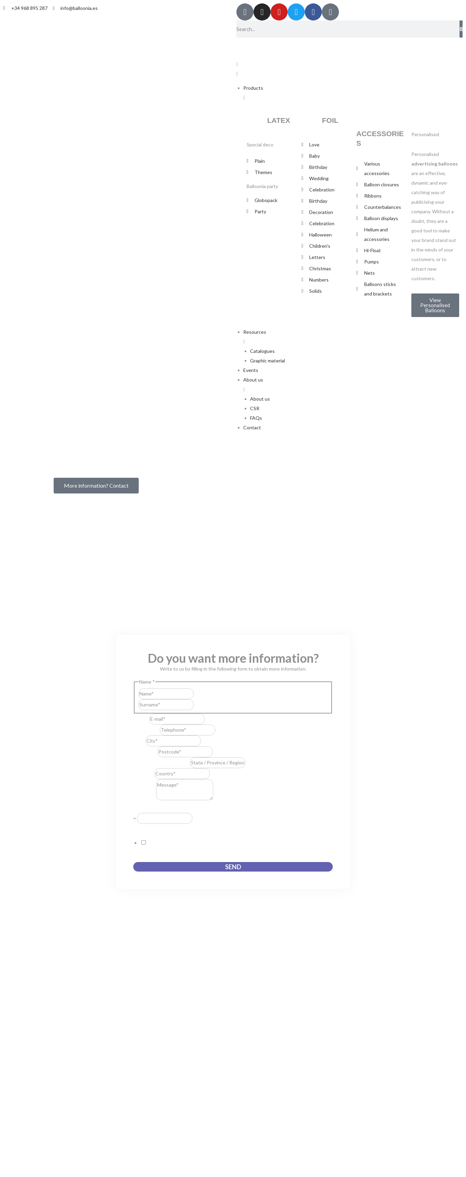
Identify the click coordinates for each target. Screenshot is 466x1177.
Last (198, 704)
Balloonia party (262, 186)
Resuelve (144, 808)
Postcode (145, 752)
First (198, 694)
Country (143, 773)
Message (144, 798)
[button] (349, 68)
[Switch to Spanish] (245, 45)
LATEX (278, 120)
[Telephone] (187, 729)
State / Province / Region (161, 762)
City (139, 741)
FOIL (330, 120)
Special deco (260, 144)
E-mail (141, 719)
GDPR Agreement (154, 828)
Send (233, 867)
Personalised (425, 134)
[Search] (461, 29)
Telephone (146, 730)
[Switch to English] (258, 45)
